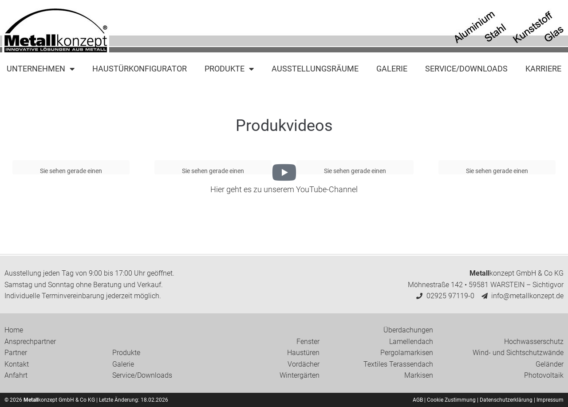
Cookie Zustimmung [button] (451, 400)
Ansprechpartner (30, 341)
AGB (418, 400)
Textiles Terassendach (398, 364)
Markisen (418, 375)
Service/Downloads (466, 68)
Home (13, 330)
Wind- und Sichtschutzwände (518, 352)
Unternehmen (41, 68)
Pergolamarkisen (406, 352)
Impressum (550, 400)
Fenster (308, 341)
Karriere (543, 68)
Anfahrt (16, 375)
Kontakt (16, 364)
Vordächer (304, 364)
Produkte (229, 68)
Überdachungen (408, 330)
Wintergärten (300, 375)
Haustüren (303, 352)
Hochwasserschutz (534, 341)
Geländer (550, 364)
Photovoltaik (544, 375)
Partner (15, 352)
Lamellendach (411, 341)
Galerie (391, 68)
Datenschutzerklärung (506, 400)
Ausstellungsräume (315, 68)
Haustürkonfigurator (139, 68)
